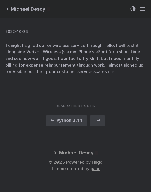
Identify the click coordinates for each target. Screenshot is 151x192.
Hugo (97, 162)
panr (95, 168)
